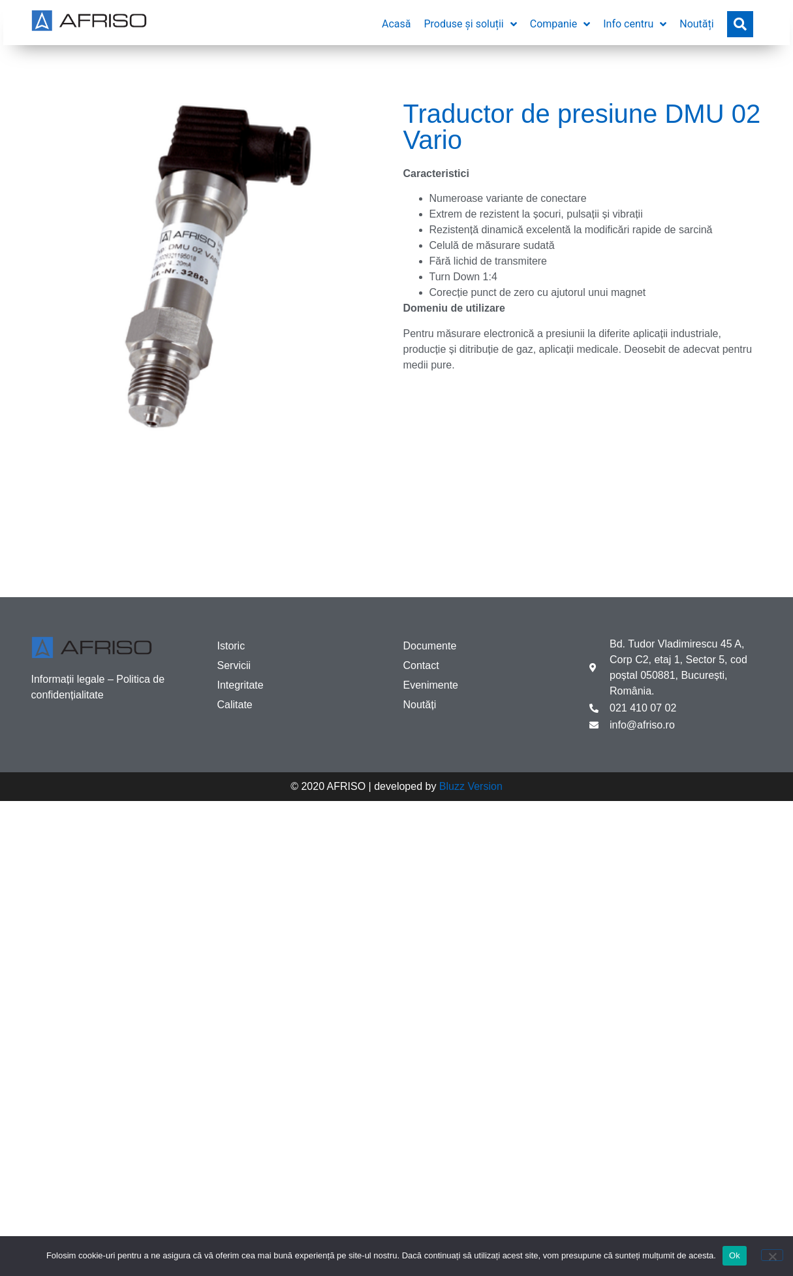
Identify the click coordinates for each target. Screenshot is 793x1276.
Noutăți (420, 704)
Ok (734, 1255)
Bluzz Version (471, 786)
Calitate (235, 704)
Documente (430, 645)
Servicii (234, 665)
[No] (772, 1255)
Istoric (231, 645)
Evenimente (431, 685)
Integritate (240, 685)
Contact (421, 665)
